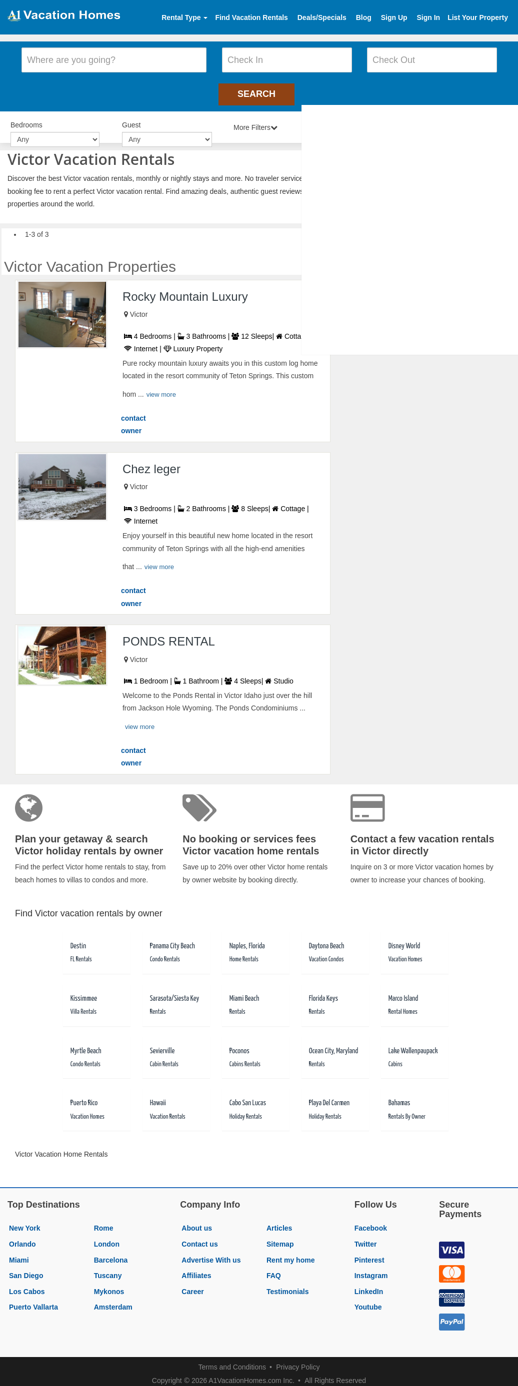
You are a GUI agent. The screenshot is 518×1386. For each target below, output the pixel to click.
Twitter (365, 1239)
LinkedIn (369, 1287)
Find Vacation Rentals (251, 17)
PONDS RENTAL (168, 636)
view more (161, 389)
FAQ (273, 1271)
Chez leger (151, 464)
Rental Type (185, 17)
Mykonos (109, 1287)
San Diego (26, 1271)
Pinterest (369, 1255)
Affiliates (196, 1271)
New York (24, 1223)
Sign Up (394, 17)
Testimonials (287, 1287)
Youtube (368, 1302)
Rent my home (290, 1255)
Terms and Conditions (232, 1362)
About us (197, 1223)
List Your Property (478, 17)
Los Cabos (27, 1287)
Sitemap (280, 1239)
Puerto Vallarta (33, 1302)
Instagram (371, 1271)
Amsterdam (113, 1302)
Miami (19, 1255)
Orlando (22, 1239)
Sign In (428, 17)
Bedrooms (26, 121)
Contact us (200, 1239)
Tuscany (108, 1271)
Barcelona (111, 1255)
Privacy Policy (298, 1362)
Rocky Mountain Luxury (185, 291)
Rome (104, 1223)
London (107, 1239)
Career (193, 1287)
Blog (364, 17)
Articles (279, 1223)
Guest (131, 121)
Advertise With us (211, 1255)
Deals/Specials (322, 17)
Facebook (370, 1223)
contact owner (133, 419)
